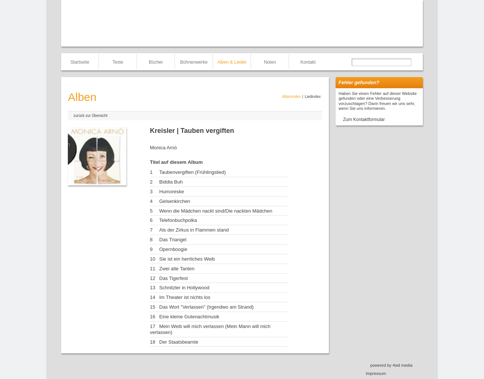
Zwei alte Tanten (176, 268)
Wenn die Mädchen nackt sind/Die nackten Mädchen (215, 211)
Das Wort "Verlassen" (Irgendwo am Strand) (206, 307)
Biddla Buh (171, 182)
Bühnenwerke (193, 62)
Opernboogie (173, 249)
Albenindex (291, 97)
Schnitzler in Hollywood (184, 287)
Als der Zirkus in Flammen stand (194, 230)
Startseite (79, 62)
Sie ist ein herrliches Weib (187, 259)
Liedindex (313, 97)
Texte (118, 62)
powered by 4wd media (391, 365)
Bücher (156, 62)
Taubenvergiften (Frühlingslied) (192, 172)
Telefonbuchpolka (178, 220)
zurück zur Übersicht (90, 116)
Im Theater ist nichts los (184, 297)
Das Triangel (172, 239)
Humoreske (171, 191)
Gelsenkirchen (174, 201)
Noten (270, 62)
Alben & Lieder (232, 62)
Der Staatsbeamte (178, 342)
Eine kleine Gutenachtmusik (189, 316)
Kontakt (308, 62)
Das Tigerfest (173, 278)
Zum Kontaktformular (364, 119)
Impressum (376, 373)
